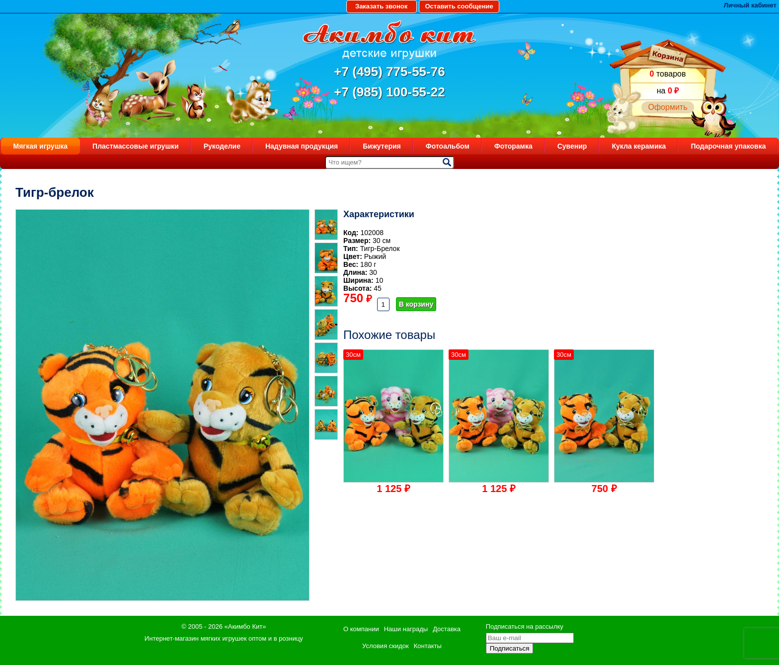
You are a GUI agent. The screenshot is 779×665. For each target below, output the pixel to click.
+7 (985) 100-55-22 (389, 91)
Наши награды (406, 629)
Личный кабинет (750, 5)
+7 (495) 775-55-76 (389, 71)
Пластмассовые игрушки (135, 146)
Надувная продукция (301, 146)
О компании (361, 629)
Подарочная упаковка (728, 146)
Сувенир (572, 146)
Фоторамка (513, 146)
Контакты (428, 646)
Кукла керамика (639, 146)
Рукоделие (222, 146)
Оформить (667, 107)
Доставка (447, 629)
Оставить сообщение (459, 6)
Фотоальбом (447, 146)
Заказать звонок (381, 6)
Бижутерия (382, 146)
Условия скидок (385, 646)
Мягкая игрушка (40, 146)
